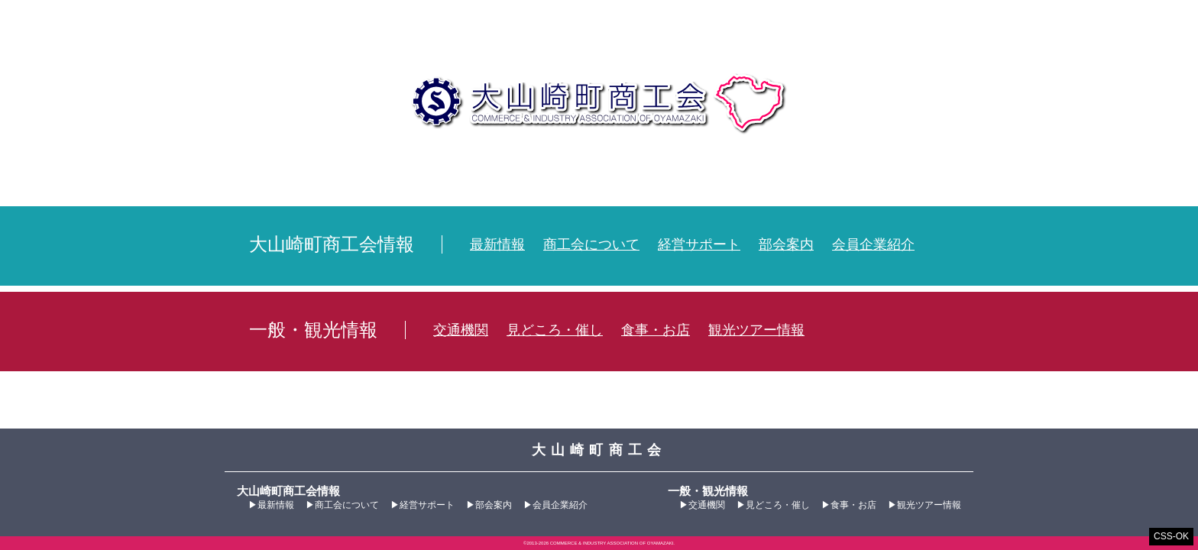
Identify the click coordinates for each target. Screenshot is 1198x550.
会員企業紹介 (873, 244)
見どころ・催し (555, 330)
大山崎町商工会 (599, 103)
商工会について (591, 244)
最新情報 (497, 244)
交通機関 (460, 330)
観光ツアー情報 (756, 330)
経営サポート (699, 244)
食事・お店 (655, 330)
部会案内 (786, 244)
